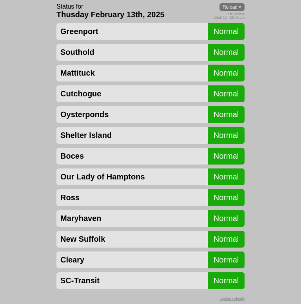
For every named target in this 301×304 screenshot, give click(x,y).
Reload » (232, 7)
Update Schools (232, 299)
